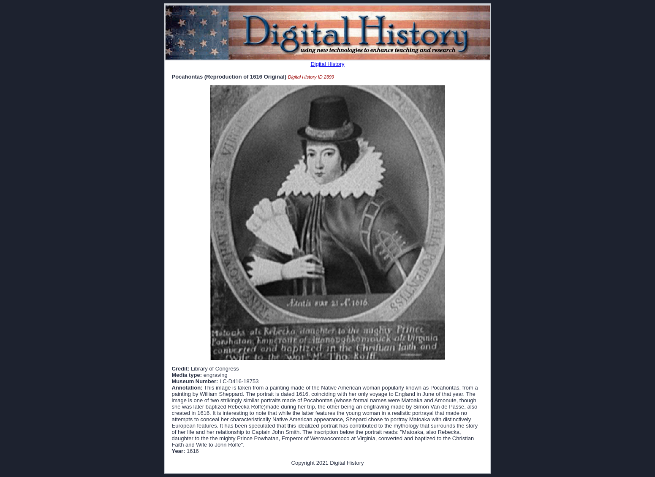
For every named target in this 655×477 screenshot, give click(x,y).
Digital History (327, 64)
